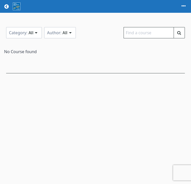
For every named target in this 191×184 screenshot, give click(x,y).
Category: (24, 33)
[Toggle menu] (183, 6)
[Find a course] (179, 32)
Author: (60, 33)
